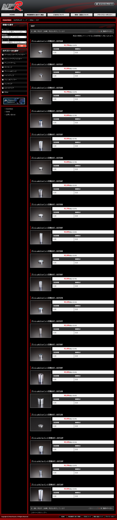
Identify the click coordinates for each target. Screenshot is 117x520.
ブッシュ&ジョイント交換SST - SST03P (47, 134)
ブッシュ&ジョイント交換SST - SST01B (47, 41)
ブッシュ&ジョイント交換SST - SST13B (47, 415)
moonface (9, 109)
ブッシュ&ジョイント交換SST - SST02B (47, 88)
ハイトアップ (9, 75)
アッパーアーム (10, 63)
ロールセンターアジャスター (14, 54)
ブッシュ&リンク (10, 71)
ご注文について (58, 14)
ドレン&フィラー (10, 80)
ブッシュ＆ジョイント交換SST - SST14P (47, 438)
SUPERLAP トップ (20, 20)
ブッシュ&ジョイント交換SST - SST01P (47, 64)
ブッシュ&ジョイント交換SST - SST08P (47, 344)
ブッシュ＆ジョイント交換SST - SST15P (47, 461)
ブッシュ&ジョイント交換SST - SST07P (47, 321)
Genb (8, 112)
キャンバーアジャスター (13, 59)
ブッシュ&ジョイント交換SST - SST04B (47, 158)
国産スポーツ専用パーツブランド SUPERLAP (27, 6)
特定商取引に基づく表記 (35, 14)
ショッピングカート (104, 4)
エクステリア (9, 88)
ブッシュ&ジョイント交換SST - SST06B (47, 251)
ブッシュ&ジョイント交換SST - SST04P (47, 181)
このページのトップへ (39, 512)
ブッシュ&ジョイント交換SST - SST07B (47, 298)
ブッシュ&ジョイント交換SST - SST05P (47, 228)
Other (32, 20)
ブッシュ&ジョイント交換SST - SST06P (47, 274)
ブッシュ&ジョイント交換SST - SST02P (47, 111)
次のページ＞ (108, 31)
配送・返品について (82, 14)
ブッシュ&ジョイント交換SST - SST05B (47, 204)
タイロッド (8, 67)
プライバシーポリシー (105, 14)
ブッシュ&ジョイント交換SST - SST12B (47, 391)
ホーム (12, 14)
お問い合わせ (11, 115)
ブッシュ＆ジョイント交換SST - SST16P (47, 485)
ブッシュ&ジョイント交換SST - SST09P (47, 368)
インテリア (8, 84)
